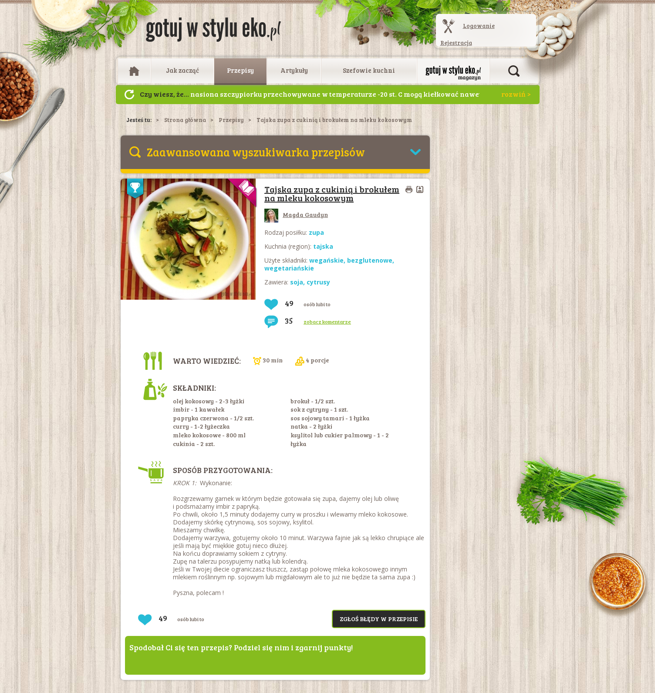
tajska (323, 246)
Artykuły (294, 70)
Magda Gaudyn (296, 214)
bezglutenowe (369, 260)
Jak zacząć (182, 70)
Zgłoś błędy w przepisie (379, 619)
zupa (316, 232)
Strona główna (185, 120)
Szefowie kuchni (369, 70)
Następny (129, 94)
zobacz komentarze (327, 321)
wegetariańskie (289, 268)
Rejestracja (456, 43)
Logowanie (479, 26)
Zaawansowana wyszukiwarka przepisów (256, 151)
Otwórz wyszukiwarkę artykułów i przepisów (513, 71)
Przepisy (240, 70)
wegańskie (326, 260)
